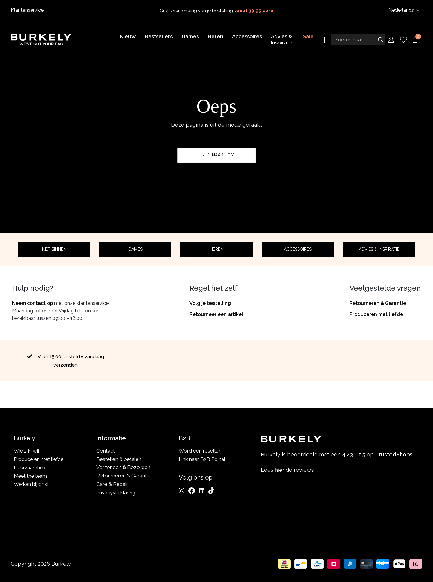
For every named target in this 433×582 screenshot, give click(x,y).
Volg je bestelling (210, 303)
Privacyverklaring (115, 493)
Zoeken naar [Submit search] (380, 40)
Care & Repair (112, 484)
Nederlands (401, 10)
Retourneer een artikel (216, 314)
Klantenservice (27, 10)
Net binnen (54, 249)
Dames (135, 249)
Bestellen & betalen (118, 459)
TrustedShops (267, 391)
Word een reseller (199, 451)
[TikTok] (211, 490)
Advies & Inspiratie (379, 249)
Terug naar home (217, 155)
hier (280, 470)
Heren (216, 249)
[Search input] (358, 40)
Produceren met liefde (376, 314)
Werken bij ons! (32, 484)
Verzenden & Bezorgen (123, 467)
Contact (105, 451)
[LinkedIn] (201, 490)
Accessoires (298, 249)
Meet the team (31, 476)
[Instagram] (181, 490)
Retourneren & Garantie (377, 303)
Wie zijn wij (26, 451)
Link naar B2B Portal (202, 459)
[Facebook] (191, 490)
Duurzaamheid (30, 467)
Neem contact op (32, 303)
